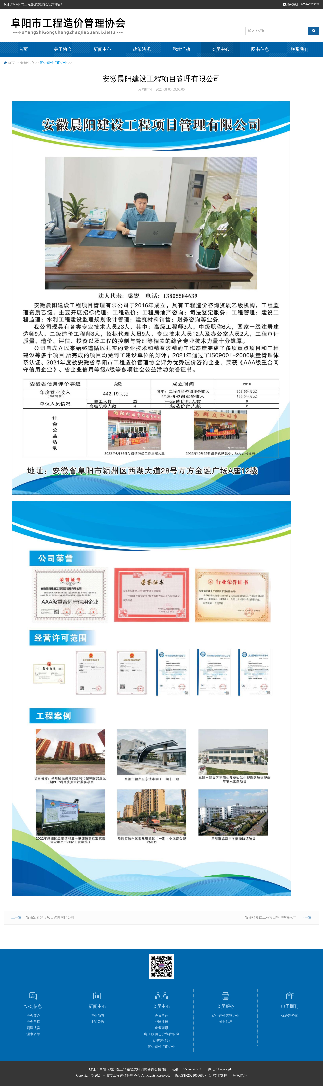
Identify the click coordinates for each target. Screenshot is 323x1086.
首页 (23, 49)
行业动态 (97, 1015)
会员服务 (225, 1006)
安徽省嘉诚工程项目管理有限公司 (271, 917)
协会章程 (33, 1022)
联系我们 (299, 49)
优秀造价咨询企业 (53, 63)
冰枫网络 (240, 1075)
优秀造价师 (161, 1040)
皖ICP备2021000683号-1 (193, 1075)
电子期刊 (290, 1006)
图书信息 (260, 49)
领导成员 (33, 1028)
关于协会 (63, 49)
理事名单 (33, 1034)
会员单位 (161, 1015)
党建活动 (181, 49)
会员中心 (221, 49)
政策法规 (142, 49)
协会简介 (33, 1015)
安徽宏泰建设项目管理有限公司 (50, 917)
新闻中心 (102, 49)
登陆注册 (161, 1022)
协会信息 (33, 1006)
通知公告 (97, 1022)
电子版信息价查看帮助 (161, 1034)
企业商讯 (161, 1028)
